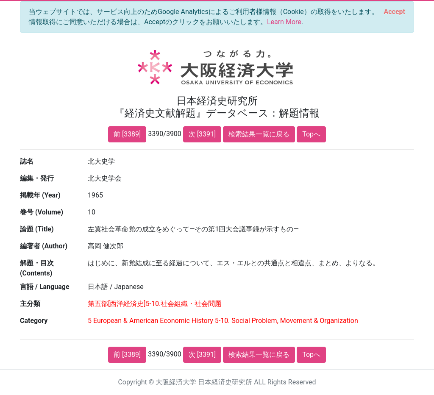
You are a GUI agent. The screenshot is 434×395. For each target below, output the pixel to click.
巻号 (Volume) (41, 212)
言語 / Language (45, 287)
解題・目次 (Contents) (37, 268)
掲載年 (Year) (40, 195)
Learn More (284, 22)
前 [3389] (127, 134)
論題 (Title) (37, 229)
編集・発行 (37, 178)
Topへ (311, 134)
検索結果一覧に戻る (258, 134)
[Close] (395, 12)
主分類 (30, 304)
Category (33, 321)
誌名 (26, 161)
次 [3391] (202, 134)
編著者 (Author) (43, 246)
